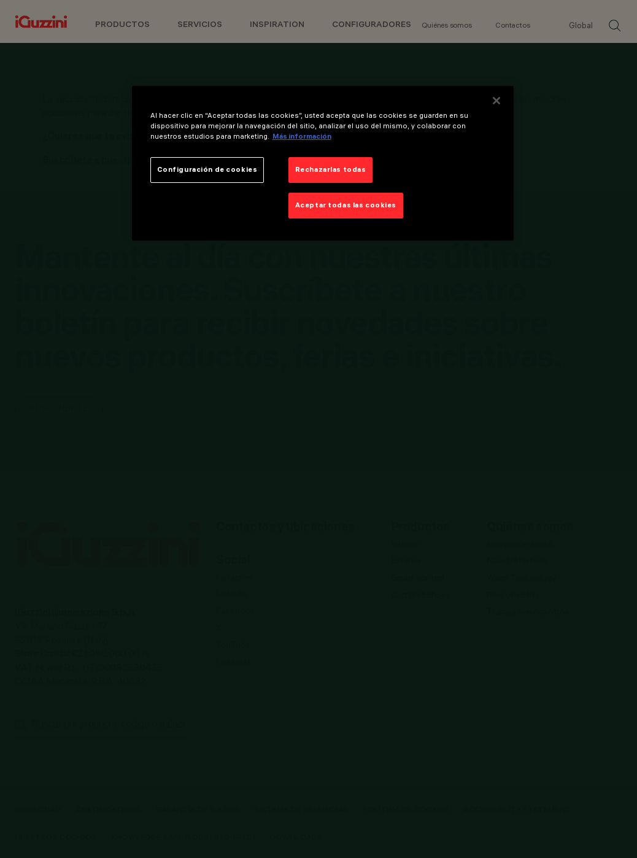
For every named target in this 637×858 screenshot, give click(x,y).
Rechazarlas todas (330, 169)
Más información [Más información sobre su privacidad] (301, 136)
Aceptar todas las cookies (345, 205)
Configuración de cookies (207, 169)
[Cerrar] (496, 100)
